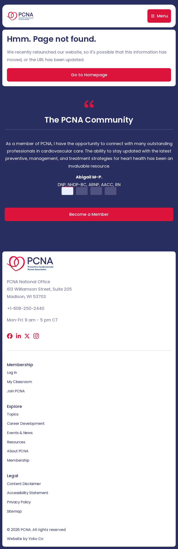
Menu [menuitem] (162, 16)
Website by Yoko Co (25, 538)
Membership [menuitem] (18, 460)
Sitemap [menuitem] (14, 511)
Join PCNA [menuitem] (16, 391)
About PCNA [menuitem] (17, 451)
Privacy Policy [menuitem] (19, 502)
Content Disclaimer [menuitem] (24, 483)
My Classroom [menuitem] (19, 381)
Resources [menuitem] (16, 442)
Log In (12, 372)
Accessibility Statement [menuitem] (27, 492)
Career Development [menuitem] (26, 423)
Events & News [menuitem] (19, 432)
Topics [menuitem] (13, 414)
